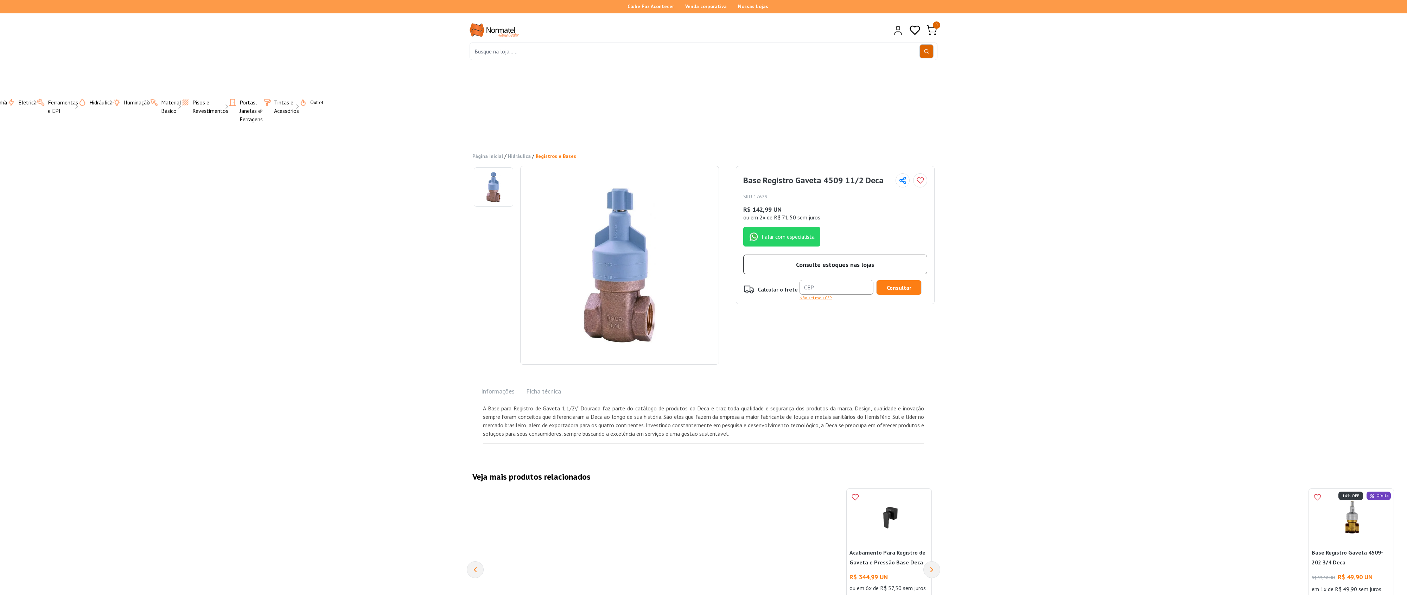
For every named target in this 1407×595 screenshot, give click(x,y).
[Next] (931, 569)
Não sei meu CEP (816, 297)
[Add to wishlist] (920, 180)
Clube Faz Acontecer (651, 6)
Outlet (307, 102)
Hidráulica (519, 156)
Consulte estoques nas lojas (835, 265)
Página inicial (487, 156)
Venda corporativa (706, 6)
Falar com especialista (782, 237)
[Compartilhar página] (903, 180)
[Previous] (475, 569)
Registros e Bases (556, 156)
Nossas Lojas (753, 6)
